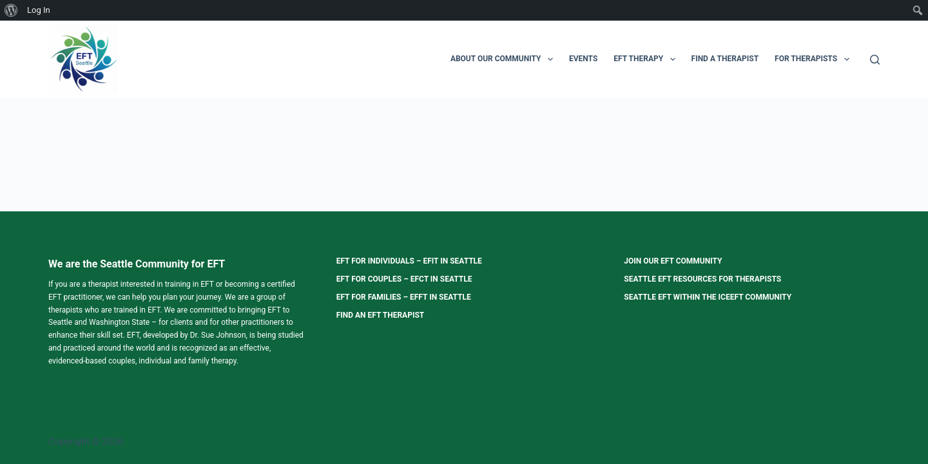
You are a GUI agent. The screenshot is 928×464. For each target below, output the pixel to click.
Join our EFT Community (673, 261)
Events (583, 58)
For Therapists (814, 59)
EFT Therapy (647, 59)
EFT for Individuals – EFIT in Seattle (409, 261)
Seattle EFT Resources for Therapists (702, 279)
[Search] (875, 59)
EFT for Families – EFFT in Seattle (403, 297)
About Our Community (504, 59)
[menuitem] (11, 10)
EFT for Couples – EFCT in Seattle (404, 279)
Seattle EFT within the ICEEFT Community (707, 297)
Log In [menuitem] (38, 10)
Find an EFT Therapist (380, 315)
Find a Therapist (725, 58)
